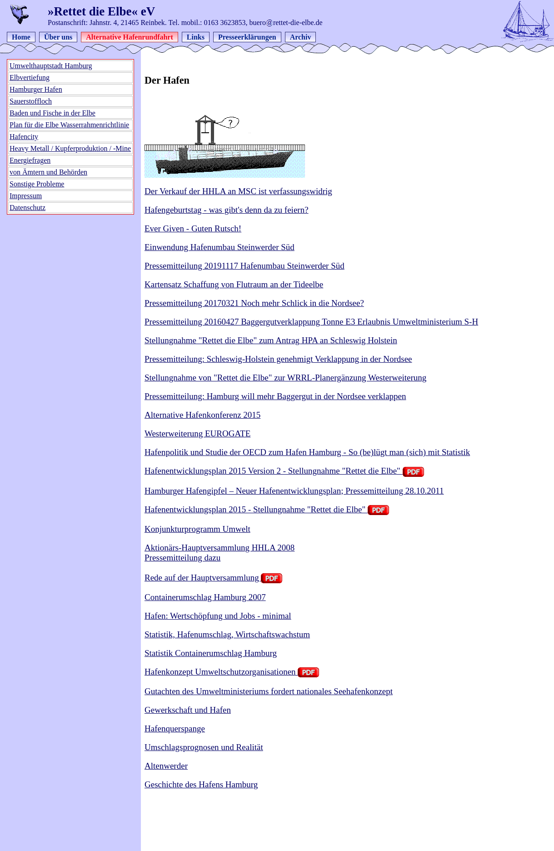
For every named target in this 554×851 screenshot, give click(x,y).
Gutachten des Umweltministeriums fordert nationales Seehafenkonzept (269, 691)
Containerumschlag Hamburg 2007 (205, 597)
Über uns (58, 37)
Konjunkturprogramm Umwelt (197, 529)
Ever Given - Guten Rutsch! (193, 228)
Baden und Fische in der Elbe (52, 113)
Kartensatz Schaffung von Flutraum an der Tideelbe (234, 284)
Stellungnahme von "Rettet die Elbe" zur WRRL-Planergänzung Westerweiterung (285, 377)
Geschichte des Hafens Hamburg (201, 784)
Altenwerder (166, 766)
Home (21, 37)
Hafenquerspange (175, 728)
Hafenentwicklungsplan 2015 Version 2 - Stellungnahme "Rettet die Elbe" (284, 471)
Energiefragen (30, 160)
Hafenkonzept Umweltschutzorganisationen (232, 671)
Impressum (26, 196)
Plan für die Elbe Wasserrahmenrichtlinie (69, 125)
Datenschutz (27, 207)
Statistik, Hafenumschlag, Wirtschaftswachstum (227, 634)
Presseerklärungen (247, 37)
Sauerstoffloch (31, 101)
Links (196, 37)
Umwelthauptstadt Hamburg (51, 66)
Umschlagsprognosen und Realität (204, 747)
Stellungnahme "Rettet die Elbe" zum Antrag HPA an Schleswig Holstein (271, 340)
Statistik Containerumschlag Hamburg (211, 653)
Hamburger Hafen (36, 89)
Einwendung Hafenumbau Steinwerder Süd (219, 247)
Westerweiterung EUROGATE (197, 433)
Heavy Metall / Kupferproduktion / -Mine (70, 148)
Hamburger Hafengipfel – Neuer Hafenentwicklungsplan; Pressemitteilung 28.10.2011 (294, 491)
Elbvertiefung (30, 77)
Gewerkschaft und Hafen (188, 710)
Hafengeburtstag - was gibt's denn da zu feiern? (227, 210)
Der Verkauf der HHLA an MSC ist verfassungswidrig (238, 191)
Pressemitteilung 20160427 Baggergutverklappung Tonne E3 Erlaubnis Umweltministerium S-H (311, 321)
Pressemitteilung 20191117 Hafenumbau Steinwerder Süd (244, 265)
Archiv (300, 37)
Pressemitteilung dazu (182, 557)
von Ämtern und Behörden (48, 172)
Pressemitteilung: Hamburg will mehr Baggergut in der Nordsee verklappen (275, 396)
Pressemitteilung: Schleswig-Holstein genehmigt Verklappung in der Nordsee (278, 359)
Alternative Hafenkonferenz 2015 (202, 415)
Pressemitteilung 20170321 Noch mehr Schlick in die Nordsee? (254, 303)
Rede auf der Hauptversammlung (213, 577)
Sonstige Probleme (37, 184)
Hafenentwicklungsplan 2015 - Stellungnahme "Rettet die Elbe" (267, 509)
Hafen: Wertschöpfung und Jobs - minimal (218, 616)
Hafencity (24, 136)
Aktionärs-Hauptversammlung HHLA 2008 (219, 547)
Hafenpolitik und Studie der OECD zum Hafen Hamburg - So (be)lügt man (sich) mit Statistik (307, 452)
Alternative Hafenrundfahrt (129, 37)
